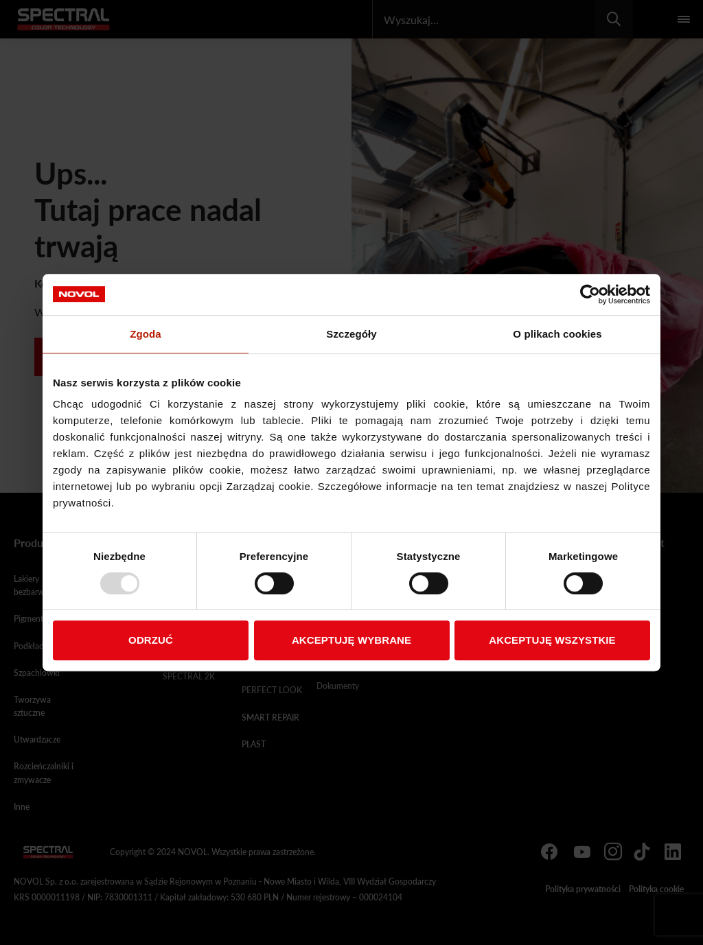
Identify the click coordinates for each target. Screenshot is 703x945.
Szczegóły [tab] (351, 334)
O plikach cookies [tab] (557, 334)
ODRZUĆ (150, 640)
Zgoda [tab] (145, 334)
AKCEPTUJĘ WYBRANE (351, 640)
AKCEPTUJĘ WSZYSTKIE (552, 640)
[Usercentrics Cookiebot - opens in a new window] (590, 294)
